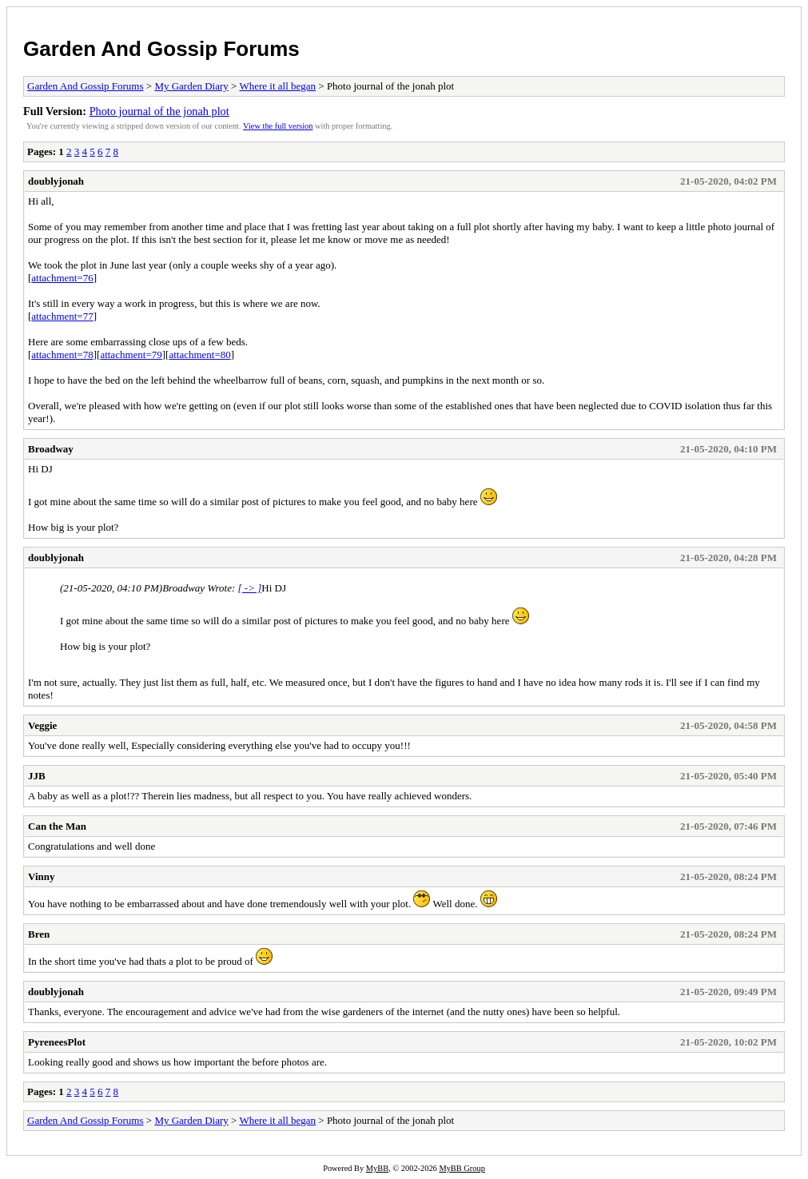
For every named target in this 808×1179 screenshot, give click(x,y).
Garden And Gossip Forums (161, 49)
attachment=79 (130, 354)
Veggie (42, 725)
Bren (39, 934)
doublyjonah (56, 181)
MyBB (377, 1168)
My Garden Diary (191, 86)
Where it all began (277, 86)
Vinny (41, 876)
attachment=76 (62, 278)
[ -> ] (250, 588)
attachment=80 (199, 354)
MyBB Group (461, 1168)
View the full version (277, 125)
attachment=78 (62, 354)
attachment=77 (62, 316)
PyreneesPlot (57, 1042)
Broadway (51, 449)
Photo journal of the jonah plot (159, 111)
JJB (37, 776)
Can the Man (57, 826)
